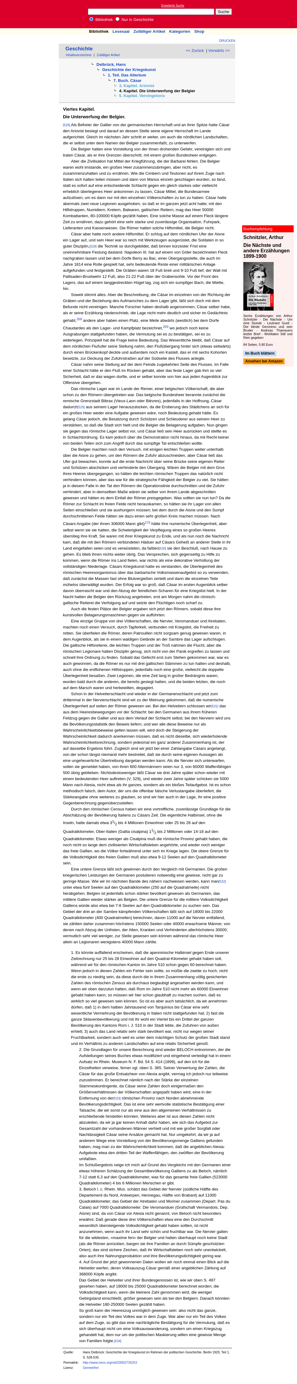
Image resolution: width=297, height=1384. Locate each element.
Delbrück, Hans (111, 64)
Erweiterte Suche (172, 5)
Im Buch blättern (260, 353)
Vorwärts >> (219, 50)
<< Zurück (195, 50)
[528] (66, 125)
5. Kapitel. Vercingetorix (142, 95)
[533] (117, 1098)
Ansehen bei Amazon (263, 361)
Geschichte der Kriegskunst (129, 69)
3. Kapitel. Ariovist (136, 85)
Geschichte (79, 49)
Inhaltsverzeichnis (79, 55)
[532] (222, 881)
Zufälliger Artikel (149, 31)
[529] (81, 407)
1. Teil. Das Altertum (127, 75)
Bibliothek (101, 19)
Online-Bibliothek (29, 14)
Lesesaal (120, 31)
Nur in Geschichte (134, 19)
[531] (215, 706)
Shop (199, 31)
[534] (118, 1341)
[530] (162, 548)
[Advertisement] (269, 14)
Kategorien (179, 31)
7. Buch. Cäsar (127, 80)
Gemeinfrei (90, 1367)
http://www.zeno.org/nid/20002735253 (110, 1362)
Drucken (227, 40)
